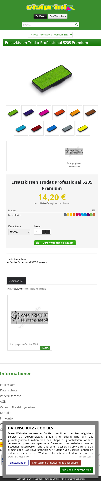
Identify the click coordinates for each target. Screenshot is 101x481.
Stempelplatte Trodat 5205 (23, 344)
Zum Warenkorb (58, 16)
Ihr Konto (6, 418)
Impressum (86, 456)
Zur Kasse (40, 16)
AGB (3, 402)
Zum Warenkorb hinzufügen (58, 242)
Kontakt (5, 413)
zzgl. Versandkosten (60, 203)
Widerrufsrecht (10, 396)
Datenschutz (8, 390)
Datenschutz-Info (18, 456)
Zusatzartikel (16, 280)
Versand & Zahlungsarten (17, 407)
